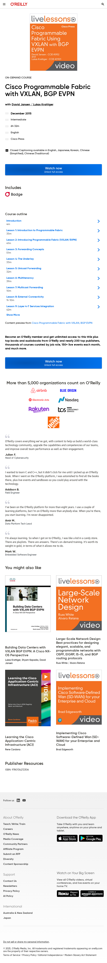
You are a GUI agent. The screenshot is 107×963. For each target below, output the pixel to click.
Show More (13, 315)
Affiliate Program (13, 849)
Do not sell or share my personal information (26, 941)
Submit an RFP (11, 854)
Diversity (8, 859)
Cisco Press (17, 138)
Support (9, 874)
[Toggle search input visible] (103, 4)
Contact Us (10, 881)
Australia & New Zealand (18, 913)
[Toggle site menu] (4, 4)
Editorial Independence (50, 955)
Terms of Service (11, 955)
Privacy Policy (11, 891)
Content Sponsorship (15, 864)
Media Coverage (13, 839)
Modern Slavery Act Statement (80, 955)
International (12, 906)
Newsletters (10, 886)
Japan (7, 918)
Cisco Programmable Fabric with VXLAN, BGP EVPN (62, 322)
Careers (8, 829)
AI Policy (8, 896)
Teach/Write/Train (14, 824)
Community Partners (15, 844)
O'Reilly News (11, 834)
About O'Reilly (13, 817)
